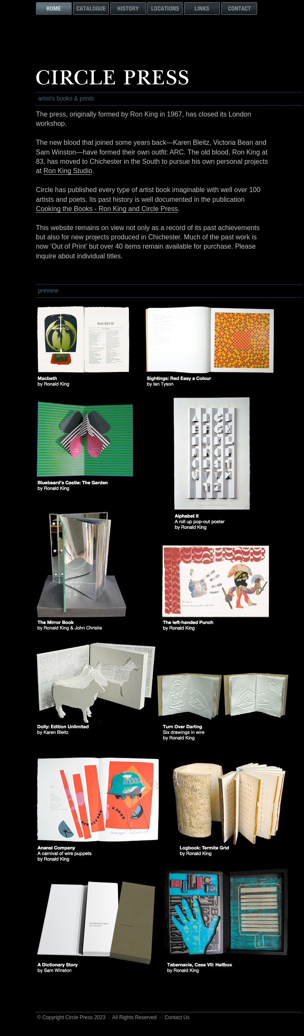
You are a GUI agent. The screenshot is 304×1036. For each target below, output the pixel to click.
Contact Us (177, 1017)
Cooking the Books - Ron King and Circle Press (107, 208)
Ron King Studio (67, 170)
